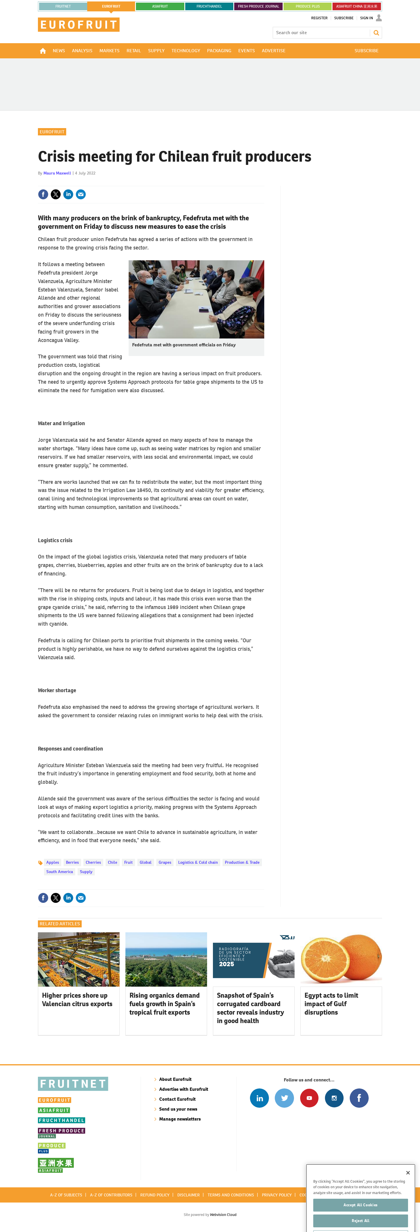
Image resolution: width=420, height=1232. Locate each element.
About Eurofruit (175, 1079)
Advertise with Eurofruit (183, 1089)
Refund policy (154, 1195)
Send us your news (178, 1109)
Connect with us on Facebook (359, 1097)
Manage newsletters (180, 1119)
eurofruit (111, 6)
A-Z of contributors (111, 1195)
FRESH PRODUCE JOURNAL (258, 6)
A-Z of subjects (66, 1195)
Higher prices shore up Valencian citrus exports (77, 999)
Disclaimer (188, 1195)
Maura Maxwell (57, 173)
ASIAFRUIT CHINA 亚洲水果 (356, 6)
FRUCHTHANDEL (209, 6)
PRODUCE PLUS (308, 6)
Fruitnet (63, 6)
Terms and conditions (231, 1195)
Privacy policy (277, 1195)
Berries (72, 862)
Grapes (165, 862)
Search (376, 32)
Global (146, 862)
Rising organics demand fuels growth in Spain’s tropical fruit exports (165, 1004)
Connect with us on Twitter (284, 1097)
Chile (112, 862)
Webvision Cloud (223, 1214)
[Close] (408, 1183)
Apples (52, 862)
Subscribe (344, 18)
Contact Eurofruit (177, 1099)
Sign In (366, 18)
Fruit (128, 862)
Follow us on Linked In (259, 1097)
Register (319, 18)
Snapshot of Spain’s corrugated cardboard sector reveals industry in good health (250, 1008)
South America (59, 871)
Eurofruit (52, 132)
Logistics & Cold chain (198, 862)
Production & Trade (242, 862)
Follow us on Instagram (334, 1097)
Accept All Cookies (361, 1216)
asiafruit (160, 6)
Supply (86, 871)
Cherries (93, 862)
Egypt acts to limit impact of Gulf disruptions (331, 1004)
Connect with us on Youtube (309, 1097)
